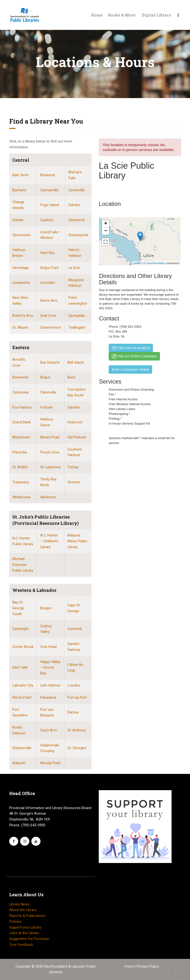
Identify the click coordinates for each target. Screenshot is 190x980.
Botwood (47, 175)
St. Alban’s (20, 327)
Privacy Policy (148, 966)
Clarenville (48, 392)
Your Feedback (21, 944)
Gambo (74, 205)
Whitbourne (21, 497)
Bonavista (20, 377)
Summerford (50, 327)
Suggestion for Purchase (29, 939)
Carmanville (49, 190)
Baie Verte (20, 175)
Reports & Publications (27, 915)
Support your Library (25, 927)
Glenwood (76, 220)
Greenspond (78, 235)
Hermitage (20, 268)
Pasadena (48, 697)
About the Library (22, 910)
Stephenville (21, 748)
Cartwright (20, 629)
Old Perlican (76, 437)
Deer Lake (20, 667)
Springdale (76, 315)
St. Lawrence (50, 467)
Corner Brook (22, 647)
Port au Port (77, 697)
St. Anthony (76, 730)
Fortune (46, 407)
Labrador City (22, 685)
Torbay (72, 467)
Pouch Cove (49, 452)
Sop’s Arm (48, 730)
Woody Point (50, 763)
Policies (15, 921)
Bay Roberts (50, 362)
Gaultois (46, 220)
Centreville (76, 190)
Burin (71, 377)
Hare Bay (47, 253)
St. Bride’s (20, 467)
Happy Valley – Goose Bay (50, 668)
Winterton (48, 497)
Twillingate (76, 327)
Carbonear (20, 392)
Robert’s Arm (22, 315)
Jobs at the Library (24, 933)
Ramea (73, 712)
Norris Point (21, 697)
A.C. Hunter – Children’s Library (49, 541)
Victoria (73, 482)
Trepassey (20, 482)
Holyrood (74, 422)
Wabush (18, 763)
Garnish (73, 407)
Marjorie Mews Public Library (77, 541)
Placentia (19, 452)
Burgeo (46, 608)
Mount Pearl (49, 437)
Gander (18, 220)
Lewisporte (21, 282)
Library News (19, 904)
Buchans (19, 190)
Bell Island (75, 362)
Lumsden (47, 282)
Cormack (74, 629)
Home (129, 966)
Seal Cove (48, 315)
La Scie (74, 268)
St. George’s (76, 748)
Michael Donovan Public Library (22, 565)
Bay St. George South (18, 608)
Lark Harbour (50, 685)
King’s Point (49, 268)
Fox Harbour (22, 407)
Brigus (45, 377)
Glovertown (21, 235)
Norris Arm (49, 300)
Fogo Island (49, 205)
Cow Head (48, 647)
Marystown (21, 437)
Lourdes (73, 685)
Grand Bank (21, 422)
